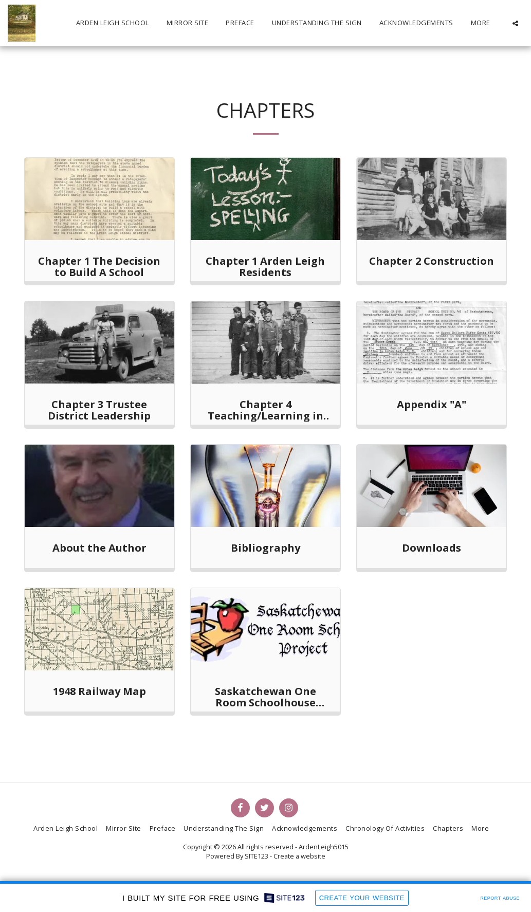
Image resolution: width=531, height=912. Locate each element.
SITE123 (256, 856)
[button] (515, 23)
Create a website (299, 856)
